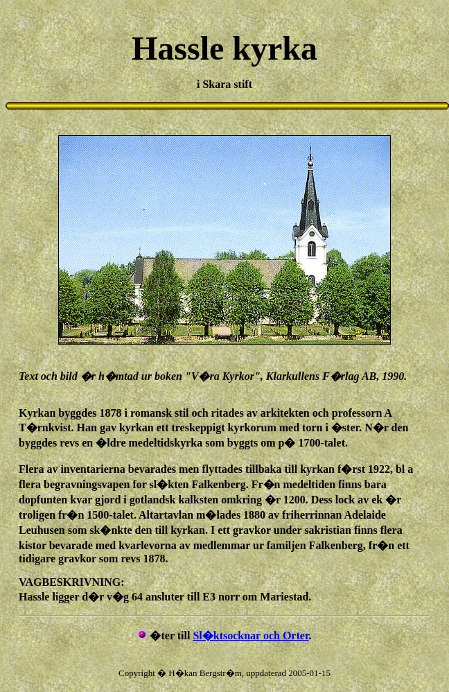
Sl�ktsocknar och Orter (250, 635)
